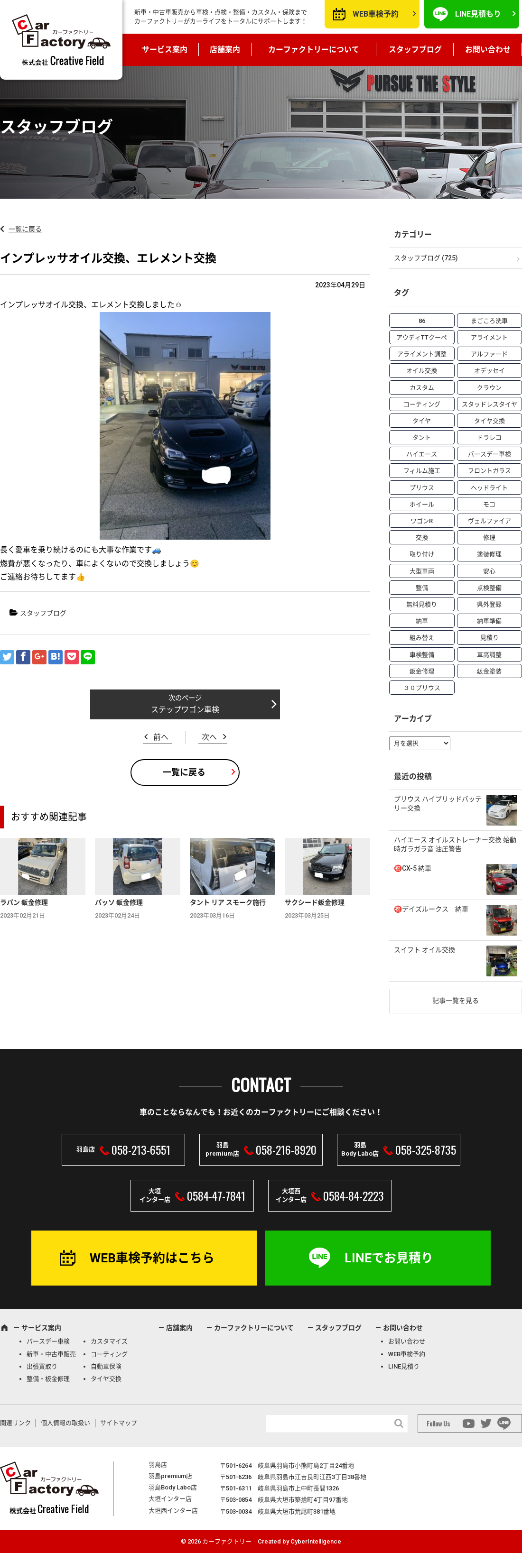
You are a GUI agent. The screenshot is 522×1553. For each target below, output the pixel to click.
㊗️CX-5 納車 (412, 868)
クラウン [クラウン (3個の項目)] (489, 387)
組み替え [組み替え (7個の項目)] (422, 637)
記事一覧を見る (455, 1000)
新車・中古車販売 (51, 1354)
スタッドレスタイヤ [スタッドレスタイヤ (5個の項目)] (489, 404)
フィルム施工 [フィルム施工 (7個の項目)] (421, 470)
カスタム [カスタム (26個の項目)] (422, 387)
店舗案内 (225, 49)
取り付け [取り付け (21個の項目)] (422, 554)
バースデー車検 (48, 1341)
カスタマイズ (109, 1341)
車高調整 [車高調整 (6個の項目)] (489, 654)
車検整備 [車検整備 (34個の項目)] (422, 654)
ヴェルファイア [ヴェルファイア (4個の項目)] (489, 520)
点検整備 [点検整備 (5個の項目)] (489, 587)
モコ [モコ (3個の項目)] (489, 504)
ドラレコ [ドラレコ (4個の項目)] (489, 437)
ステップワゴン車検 (185, 709)
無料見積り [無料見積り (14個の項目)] (421, 604)
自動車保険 (106, 1366)
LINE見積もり (478, 13)
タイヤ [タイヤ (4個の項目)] (421, 420)
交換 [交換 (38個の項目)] (422, 537)
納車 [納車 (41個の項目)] (422, 621)
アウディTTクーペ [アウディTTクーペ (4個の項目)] (421, 337)
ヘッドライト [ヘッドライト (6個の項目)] (489, 487)
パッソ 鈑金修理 (119, 902)
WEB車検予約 (376, 13)
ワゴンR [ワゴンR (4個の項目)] (421, 520)
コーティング (109, 1354)
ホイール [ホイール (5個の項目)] (422, 504)
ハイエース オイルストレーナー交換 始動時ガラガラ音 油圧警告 (455, 844)
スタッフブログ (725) (426, 258)
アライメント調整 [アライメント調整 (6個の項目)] (422, 354)
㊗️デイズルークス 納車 (431, 909)
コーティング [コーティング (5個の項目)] (421, 404)
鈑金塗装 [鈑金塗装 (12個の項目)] (489, 671)
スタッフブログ (415, 49)
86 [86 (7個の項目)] (422, 320)
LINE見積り (403, 1366)
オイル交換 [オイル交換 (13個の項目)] (421, 370)
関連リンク (15, 1422)
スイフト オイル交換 (424, 950)
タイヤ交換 (106, 1378)
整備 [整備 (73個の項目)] (422, 587)
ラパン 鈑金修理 (24, 902)
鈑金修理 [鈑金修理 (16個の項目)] (422, 671)
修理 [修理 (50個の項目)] (489, 537)
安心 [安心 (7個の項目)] (489, 571)
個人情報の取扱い (65, 1422)
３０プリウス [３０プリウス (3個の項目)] (421, 687)
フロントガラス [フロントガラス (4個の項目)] (489, 470)
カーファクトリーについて (313, 49)
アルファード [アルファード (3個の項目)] (489, 354)
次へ (209, 737)
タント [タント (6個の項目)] (421, 437)
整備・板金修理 (48, 1378)
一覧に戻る (25, 229)
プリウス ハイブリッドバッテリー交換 (438, 803)
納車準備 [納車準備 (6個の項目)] (489, 621)
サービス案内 (164, 49)
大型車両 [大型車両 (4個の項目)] (422, 571)
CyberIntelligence (315, 1541)
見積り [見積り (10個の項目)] (489, 637)
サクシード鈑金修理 (315, 902)
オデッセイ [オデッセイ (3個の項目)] (489, 370)
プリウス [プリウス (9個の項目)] (422, 487)
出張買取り (42, 1366)
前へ (160, 737)
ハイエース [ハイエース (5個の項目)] (421, 454)
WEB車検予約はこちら (152, 1258)
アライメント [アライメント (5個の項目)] (489, 337)
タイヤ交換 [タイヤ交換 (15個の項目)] (489, 420)
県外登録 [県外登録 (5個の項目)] (489, 604)
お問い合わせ (488, 49)
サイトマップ (118, 1422)
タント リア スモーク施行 (228, 902)
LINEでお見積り (389, 1258)
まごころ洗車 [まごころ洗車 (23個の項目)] (489, 320)
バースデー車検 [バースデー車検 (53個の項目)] (489, 454)
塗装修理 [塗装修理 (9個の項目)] (489, 554)
